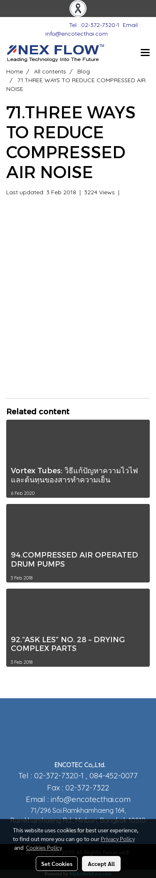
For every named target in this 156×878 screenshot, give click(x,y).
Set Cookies (56, 863)
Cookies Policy (44, 847)
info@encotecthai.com (91, 799)
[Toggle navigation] (145, 53)
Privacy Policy (118, 838)
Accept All (101, 863)
